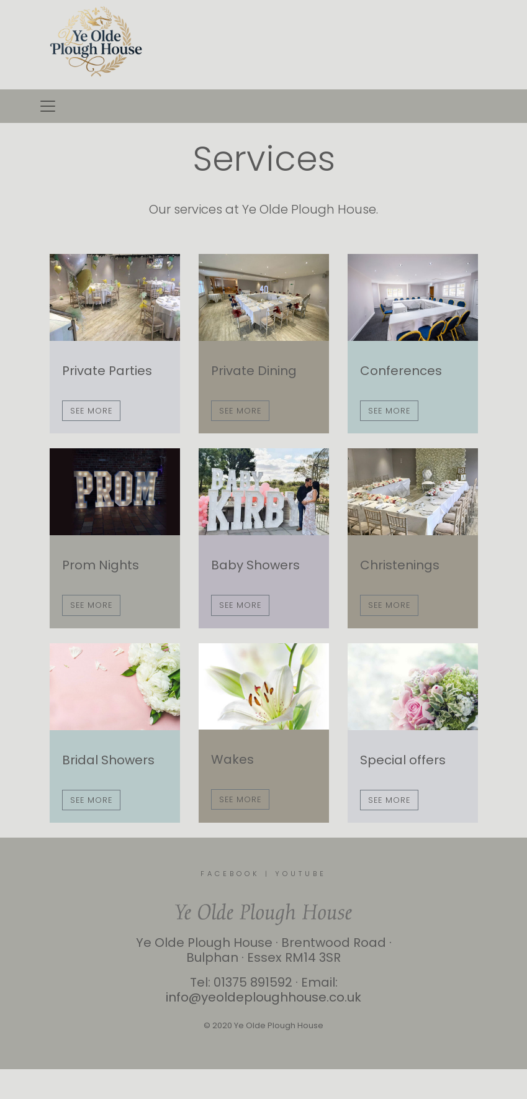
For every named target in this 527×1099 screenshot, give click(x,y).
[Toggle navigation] (48, 106)
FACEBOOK (230, 874)
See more (91, 410)
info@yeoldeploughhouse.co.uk (263, 997)
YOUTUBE (301, 874)
